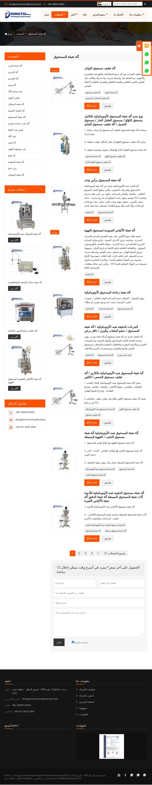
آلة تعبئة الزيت (15, 65)
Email (92, 106)
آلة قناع (11, 155)
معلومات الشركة (87, 689)
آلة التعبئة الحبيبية (16, 110)
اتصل (7, 681)
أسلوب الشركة (86, 695)
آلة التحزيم (13, 78)
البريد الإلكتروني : (13, 699)
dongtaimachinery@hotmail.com (25, 4)
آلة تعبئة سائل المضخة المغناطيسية (25, 282)
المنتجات (60, 14)
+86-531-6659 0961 (25, 427)
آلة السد (12, 143)
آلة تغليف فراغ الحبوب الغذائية (22, 330)
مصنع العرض (100, 14)
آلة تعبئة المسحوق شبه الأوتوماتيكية (100, 409)
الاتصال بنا (119, 14)
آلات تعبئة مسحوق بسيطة (115, 531)
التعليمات (83, 714)
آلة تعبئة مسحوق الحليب (95, 475)
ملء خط (12, 168)
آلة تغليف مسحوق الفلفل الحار (98, 162)
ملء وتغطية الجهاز (17, 149)
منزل (46, 14)
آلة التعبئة (89, 274)
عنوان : (8, 689)
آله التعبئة (89, 212)
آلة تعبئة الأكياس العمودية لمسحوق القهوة (24, 381)
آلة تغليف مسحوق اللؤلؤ (115, 156)
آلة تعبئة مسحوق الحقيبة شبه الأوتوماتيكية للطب (105, 525)
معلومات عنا (137, 14)
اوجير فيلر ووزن (124, 355)
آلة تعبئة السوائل (16, 104)
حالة (85, 14)
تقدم (59, 642)
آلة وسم (12, 85)
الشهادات (81, 726)
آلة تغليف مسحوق (93, 92)
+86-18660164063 (55, 4)
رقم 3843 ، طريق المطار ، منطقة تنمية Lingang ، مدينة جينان (39, 691)
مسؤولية (83, 708)
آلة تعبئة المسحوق (93, 156)
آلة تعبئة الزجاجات (105, 309)
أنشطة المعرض (86, 702)
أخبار (74, 14)
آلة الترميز (13, 72)
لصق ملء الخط (15, 130)
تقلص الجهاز (14, 98)
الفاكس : (9, 711)
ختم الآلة (12, 136)
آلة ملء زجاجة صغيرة (18, 123)
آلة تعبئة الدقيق (111, 92)
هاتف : (8, 705)
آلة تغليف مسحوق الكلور (129, 409)
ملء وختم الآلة (15, 91)
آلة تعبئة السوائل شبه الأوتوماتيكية (24, 234)
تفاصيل (107, 106)
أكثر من (14, 240)
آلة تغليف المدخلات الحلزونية (97, 98)
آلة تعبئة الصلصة (16, 162)
